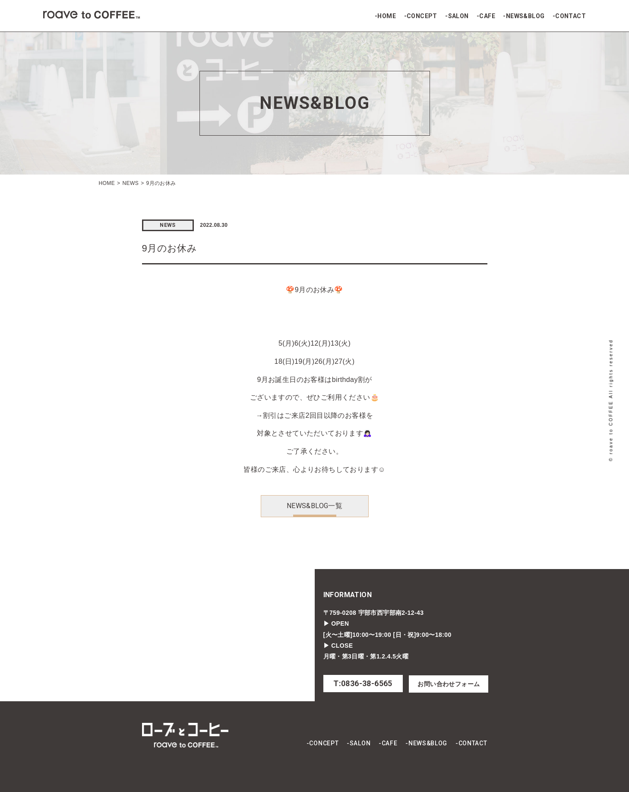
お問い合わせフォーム (448, 684)
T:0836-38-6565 (362, 683)
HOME (386, 16)
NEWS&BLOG (525, 16)
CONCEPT (422, 16)
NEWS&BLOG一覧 (314, 506)
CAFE (487, 16)
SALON (458, 16)
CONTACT (570, 16)
